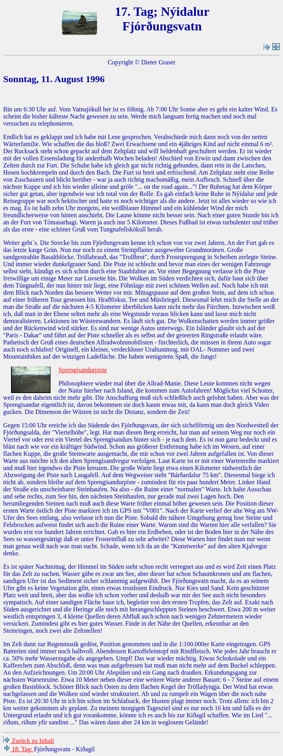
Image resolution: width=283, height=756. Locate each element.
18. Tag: (18, 749)
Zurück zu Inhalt (28, 740)
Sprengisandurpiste (82, 370)
